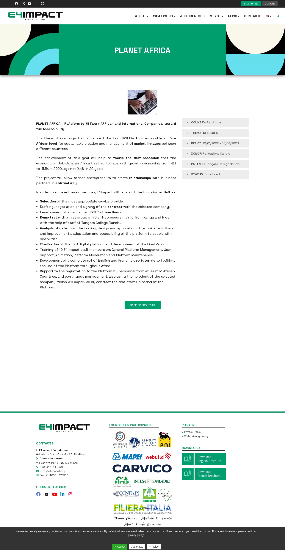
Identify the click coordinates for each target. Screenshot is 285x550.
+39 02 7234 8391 (51, 467)
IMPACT (216, 16)
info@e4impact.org (52, 471)
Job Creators (192, 16)
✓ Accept (119, 546)
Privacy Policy (192, 431)
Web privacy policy (196, 436)
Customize (137, 546)
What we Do (164, 16)
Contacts (252, 16)
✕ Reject (154, 546)
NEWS (234, 16)
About (142, 16)
